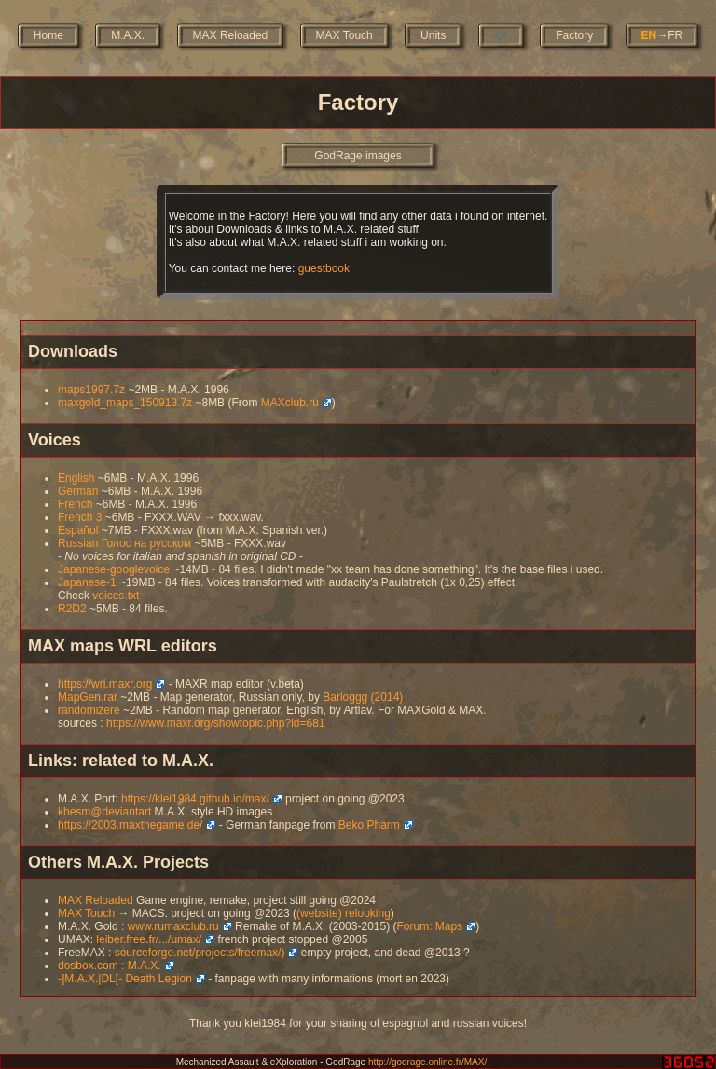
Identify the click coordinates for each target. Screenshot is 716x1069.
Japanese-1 (87, 582)
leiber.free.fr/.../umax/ (148, 939)
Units (433, 35)
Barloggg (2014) (363, 697)
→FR (662, 35)
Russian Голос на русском (124, 543)
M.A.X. (128, 35)
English (76, 478)
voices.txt (115, 595)
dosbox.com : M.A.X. (109, 965)
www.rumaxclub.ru (173, 926)
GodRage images (357, 155)
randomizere (89, 710)
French (75, 504)
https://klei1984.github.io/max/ (195, 798)
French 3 (80, 517)
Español (78, 530)
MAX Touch (344, 35)
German (78, 491)
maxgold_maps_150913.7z (125, 402)
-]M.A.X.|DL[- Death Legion (125, 978)
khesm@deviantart (104, 811)
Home (48, 35)
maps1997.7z (91, 389)
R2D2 (72, 608)
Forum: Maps (429, 926)
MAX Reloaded (230, 35)
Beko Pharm (369, 824)
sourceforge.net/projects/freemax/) (200, 952)
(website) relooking (343, 913)
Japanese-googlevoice (114, 569)
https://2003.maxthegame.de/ (130, 824)
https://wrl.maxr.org (105, 684)
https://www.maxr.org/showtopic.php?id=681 (215, 723)
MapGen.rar (87, 697)
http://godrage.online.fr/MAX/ (427, 1062)
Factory (574, 35)
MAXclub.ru (290, 402)
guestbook (324, 268)
